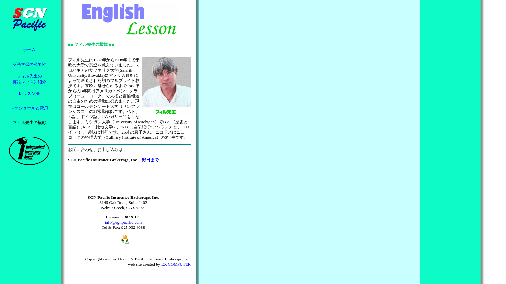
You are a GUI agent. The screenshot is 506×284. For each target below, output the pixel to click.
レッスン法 (29, 93)
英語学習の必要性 (29, 64)
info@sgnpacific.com (123, 222)
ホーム (29, 49)
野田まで (150, 159)
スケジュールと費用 (29, 108)
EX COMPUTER (176, 264)
